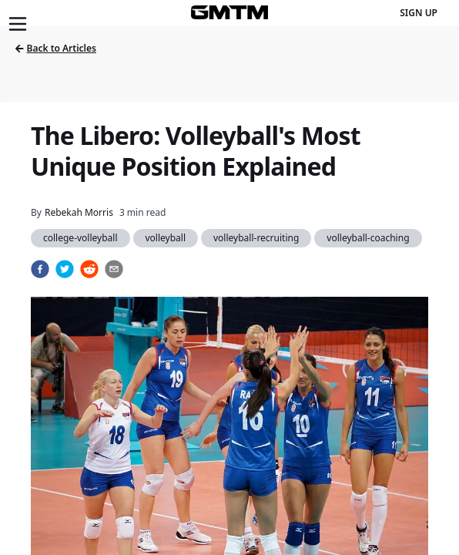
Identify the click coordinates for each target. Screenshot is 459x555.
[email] (114, 269)
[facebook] (40, 269)
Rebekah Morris (79, 212)
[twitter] (64, 269)
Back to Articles (55, 48)
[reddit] (89, 269)
